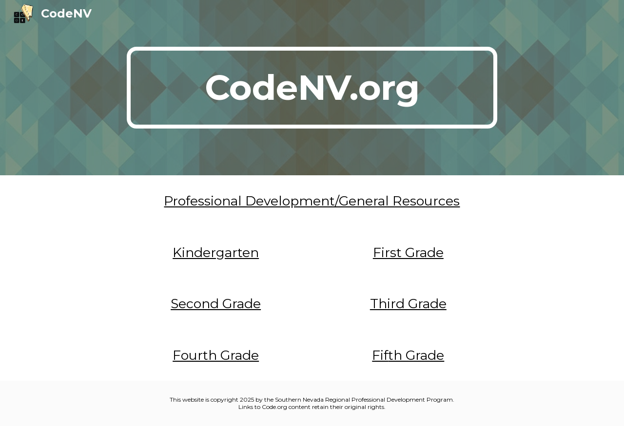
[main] (312, 88)
